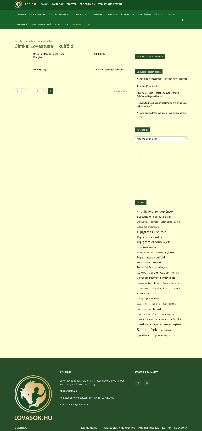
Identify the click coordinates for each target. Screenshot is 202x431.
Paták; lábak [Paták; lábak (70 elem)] (155, 324)
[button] (183, 20)
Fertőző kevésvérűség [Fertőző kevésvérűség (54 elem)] (146, 247)
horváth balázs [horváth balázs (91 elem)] (167, 277)
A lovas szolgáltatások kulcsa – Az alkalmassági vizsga (161, 115)
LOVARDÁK (57, 4)
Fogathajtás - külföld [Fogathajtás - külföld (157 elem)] (149, 262)
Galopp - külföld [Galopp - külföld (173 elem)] (169, 272)
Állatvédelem (127, 14)
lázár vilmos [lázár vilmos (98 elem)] (162, 319)
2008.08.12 (99, 54)
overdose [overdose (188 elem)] (142, 324)
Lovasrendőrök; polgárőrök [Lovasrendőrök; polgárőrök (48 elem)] (148, 304)
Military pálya (40, 69)
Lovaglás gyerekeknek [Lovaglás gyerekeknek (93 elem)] (148, 298)
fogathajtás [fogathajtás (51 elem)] (170, 252)
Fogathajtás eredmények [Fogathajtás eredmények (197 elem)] (152, 267)
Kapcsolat (180, 427)
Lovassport (20, 14)
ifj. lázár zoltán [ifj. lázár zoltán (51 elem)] (143, 288)
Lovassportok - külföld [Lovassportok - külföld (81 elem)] (147, 314)
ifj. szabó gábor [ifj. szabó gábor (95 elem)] (159, 288)
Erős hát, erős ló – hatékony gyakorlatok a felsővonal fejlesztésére (158, 95)
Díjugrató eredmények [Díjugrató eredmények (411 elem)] (153, 242)
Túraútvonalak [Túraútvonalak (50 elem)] (165, 330)
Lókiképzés (81, 14)
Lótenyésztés (95, 14)
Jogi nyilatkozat (148, 427)
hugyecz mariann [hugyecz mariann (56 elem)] (144, 283)
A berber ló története (147, 86)
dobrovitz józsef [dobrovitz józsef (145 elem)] (162, 216)
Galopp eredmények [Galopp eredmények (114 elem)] (147, 277)
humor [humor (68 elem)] (157, 283)
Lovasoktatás (111, 14)
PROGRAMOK (87, 4)
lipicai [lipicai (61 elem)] (157, 293)
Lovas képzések (143, 14)
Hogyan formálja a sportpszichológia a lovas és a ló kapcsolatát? (162, 105)
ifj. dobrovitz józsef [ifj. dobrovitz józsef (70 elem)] (171, 283)
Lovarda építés (22, 24)
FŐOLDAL (30, 4)
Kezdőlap (19, 41)
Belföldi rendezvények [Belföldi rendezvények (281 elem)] (158, 211)
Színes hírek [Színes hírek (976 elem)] (147, 329)
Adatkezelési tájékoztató (118, 427)
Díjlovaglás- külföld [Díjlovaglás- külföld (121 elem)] (170, 221)
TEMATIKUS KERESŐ (110, 4)
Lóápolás (158, 14)
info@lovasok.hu (80, 404)
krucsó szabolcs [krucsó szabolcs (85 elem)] (145, 293)
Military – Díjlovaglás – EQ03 (109, 69)
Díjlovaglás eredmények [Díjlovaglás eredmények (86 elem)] (148, 226)
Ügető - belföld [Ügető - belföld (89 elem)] (144, 335)
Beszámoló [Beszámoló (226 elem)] (144, 216)
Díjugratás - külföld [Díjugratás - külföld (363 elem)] (150, 237)
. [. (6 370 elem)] (141, 211)
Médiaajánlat (90, 427)
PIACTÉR (72, 4)
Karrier (166, 427)
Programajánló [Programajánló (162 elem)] (172, 324)
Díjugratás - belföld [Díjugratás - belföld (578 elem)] (151, 232)
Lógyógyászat (66, 14)
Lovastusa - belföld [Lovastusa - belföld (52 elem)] (169, 314)
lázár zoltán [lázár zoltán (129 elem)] (176, 319)
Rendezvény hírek (36, 14)
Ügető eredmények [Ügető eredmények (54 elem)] (162, 335)
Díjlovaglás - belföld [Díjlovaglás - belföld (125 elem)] (147, 221)
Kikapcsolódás (62, 24)
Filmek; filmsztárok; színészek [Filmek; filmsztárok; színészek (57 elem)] (150, 252)
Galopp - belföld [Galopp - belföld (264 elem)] (147, 272)
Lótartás (52, 14)
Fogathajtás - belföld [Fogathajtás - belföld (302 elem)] (151, 257)
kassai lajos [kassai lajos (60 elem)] (174, 288)
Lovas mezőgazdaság (41, 24)
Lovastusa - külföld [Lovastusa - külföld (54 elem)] (145, 319)
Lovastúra (170, 14)
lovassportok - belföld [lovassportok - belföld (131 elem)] (149, 309)
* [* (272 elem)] (138, 211)
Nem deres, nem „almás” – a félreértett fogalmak (162, 79)
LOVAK (43, 4)
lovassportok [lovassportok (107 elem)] (169, 303)
